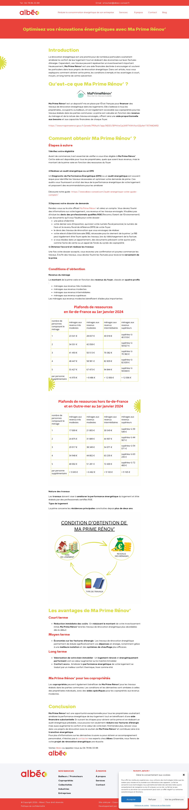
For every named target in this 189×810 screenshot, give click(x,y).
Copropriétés (65, 780)
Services (124, 12)
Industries (63, 789)
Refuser (152, 799)
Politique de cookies (142, 805)
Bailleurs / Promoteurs (70, 776)
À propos (138, 12)
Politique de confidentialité (160, 805)
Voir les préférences (174, 799)
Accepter (131, 799)
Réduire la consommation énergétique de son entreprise (86, 12)
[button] (183, 775)
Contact (152, 12)
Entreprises (64, 793)
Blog (164, 12)
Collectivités (65, 784)
